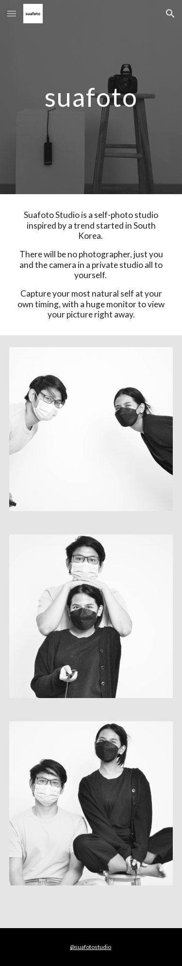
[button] (11, 13)
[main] (91, 97)
